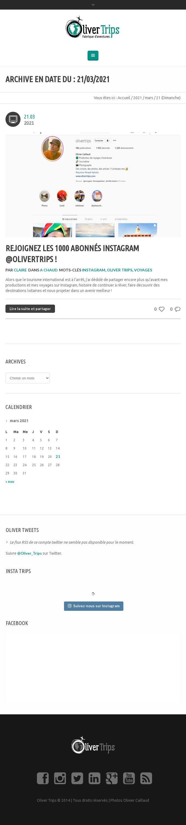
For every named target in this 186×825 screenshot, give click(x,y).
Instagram (93, 270)
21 (58, 456)
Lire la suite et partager (30, 308)
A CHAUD (49, 270)
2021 (137, 98)
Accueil (124, 98)
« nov (9, 481)
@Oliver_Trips (29, 553)
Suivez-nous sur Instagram (94, 606)
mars (149, 98)
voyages (143, 270)
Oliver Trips (119, 270)
